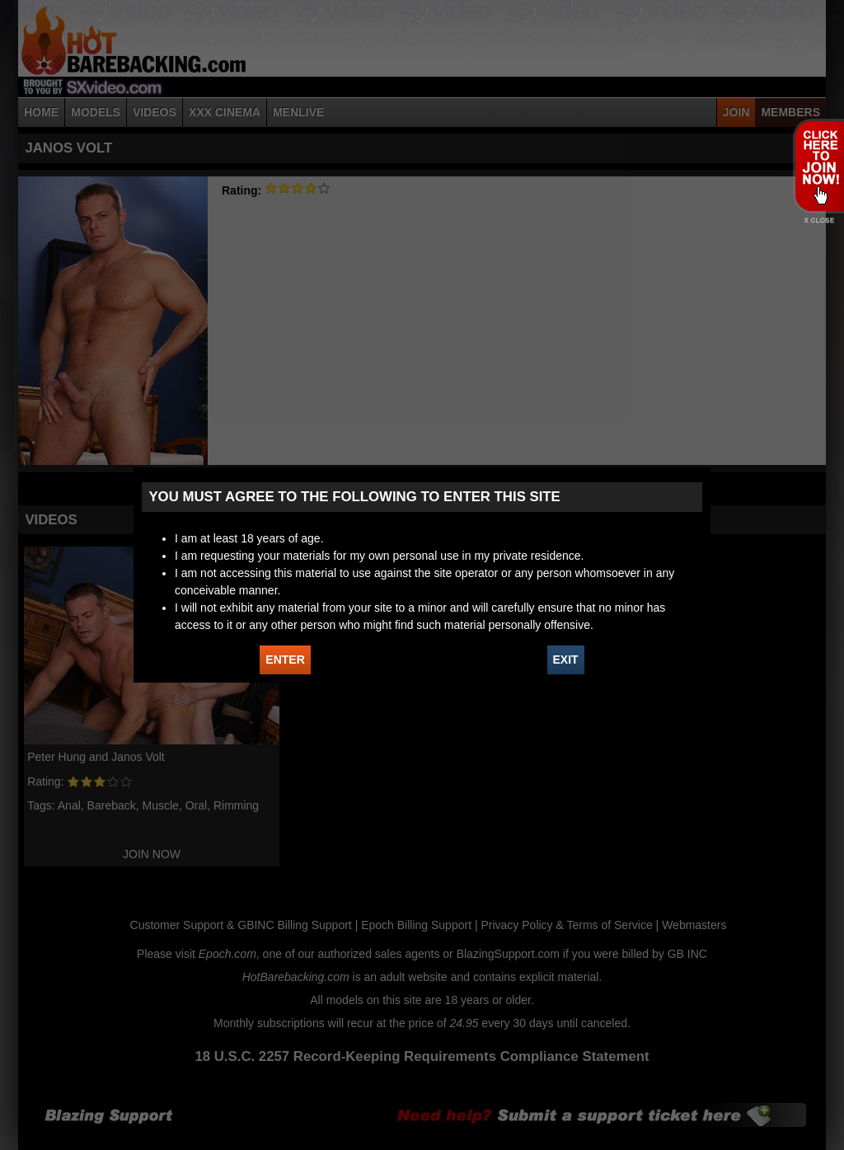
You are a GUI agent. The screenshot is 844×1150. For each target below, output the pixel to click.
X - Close (818, 220)
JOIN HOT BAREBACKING (818, 165)
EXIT (566, 659)
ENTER (284, 659)
